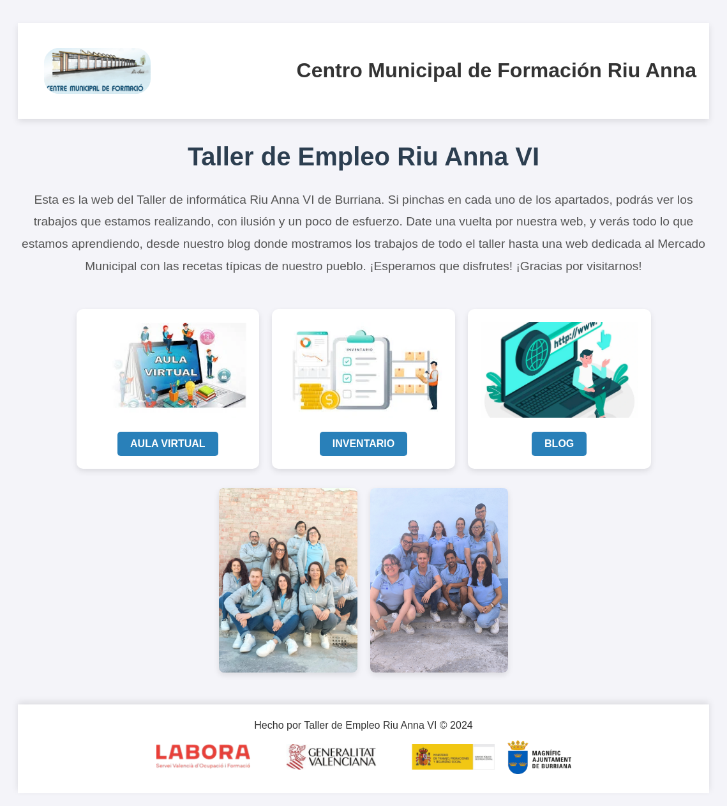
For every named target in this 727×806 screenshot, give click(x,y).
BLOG (559, 443)
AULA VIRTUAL (168, 443)
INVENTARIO (363, 443)
